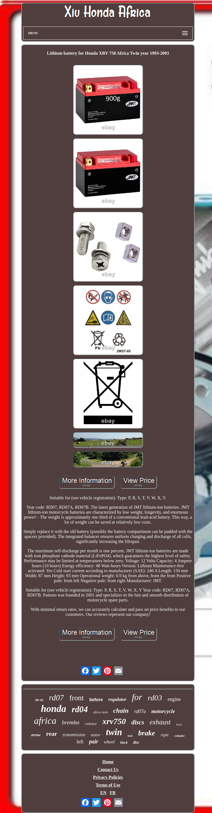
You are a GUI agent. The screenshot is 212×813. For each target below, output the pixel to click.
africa (45, 721)
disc (136, 742)
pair (93, 741)
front (76, 698)
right (164, 735)
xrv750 (114, 721)
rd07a (140, 711)
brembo (70, 722)
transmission (74, 734)
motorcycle (163, 711)
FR (112, 792)
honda (53, 708)
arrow (36, 735)
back (179, 724)
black (124, 743)
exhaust (160, 722)
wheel (109, 742)
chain (121, 710)
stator (95, 735)
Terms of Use (108, 785)
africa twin (100, 712)
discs (137, 722)
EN (103, 792)
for (137, 697)
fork (130, 735)
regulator (117, 699)
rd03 (155, 697)
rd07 (56, 697)
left (79, 742)
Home (108, 761)
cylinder (179, 735)
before (96, 699)
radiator (91, 724)
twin (114, 732)
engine (174, 699)
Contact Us (107, 769)
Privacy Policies (108, 777)
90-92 (39, 700)
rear (51, 733)
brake (146, 733)
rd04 (80, 709)
